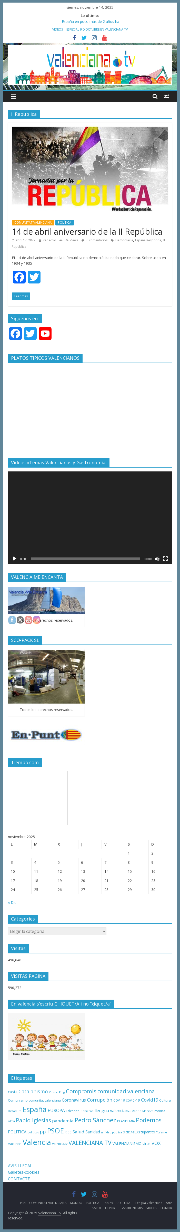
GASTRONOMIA (132, 1208)
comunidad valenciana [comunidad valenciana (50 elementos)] (126, 1091)
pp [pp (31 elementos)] (43, 1131)
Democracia (124, 240)
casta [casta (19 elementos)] (12, 1092)
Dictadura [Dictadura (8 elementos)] (14, 1111)
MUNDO (76, 1203)
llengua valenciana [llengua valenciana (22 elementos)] (113, 1110)
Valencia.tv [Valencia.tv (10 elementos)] (59, 1144)
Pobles (108, 1203)
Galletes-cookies (23, 1172)
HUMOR (166, 1208)
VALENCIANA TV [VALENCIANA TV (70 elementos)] (90, 1143)
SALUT (97, 1208)
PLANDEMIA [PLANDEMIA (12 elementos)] (126, 1121)
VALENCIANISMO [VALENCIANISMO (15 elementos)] (127, 1143)
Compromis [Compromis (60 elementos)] (81, 1091)
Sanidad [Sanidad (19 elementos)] (92, 1132)
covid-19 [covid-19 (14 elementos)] (133, 1100)
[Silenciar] (157, 558)
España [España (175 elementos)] (34, 1109)
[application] (90, 517)
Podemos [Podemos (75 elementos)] (149, 1120)
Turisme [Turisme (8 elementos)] (161, 1132)
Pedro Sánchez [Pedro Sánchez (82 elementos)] (95, 1120)
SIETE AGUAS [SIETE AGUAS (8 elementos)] (131, 1132)
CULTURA (123, 1203)
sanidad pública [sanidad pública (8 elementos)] (111, 1132)
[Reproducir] (14, 558)
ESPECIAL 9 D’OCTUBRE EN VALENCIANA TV (97, 29)
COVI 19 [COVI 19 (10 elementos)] (119, 1100)
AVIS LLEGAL (20, 1166)
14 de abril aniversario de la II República (87, 231)
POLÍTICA (64, 222)
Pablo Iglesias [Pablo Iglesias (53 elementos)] (33, 1120)
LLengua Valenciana (148, 1203)
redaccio (50, 240)
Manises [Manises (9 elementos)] (147, 1111)
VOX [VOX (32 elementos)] (156, 1143)
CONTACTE (19, 1179)
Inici (23, 1203)
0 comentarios (94, 240)
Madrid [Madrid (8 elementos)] (136, 1111)
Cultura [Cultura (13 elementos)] (165, 1100)
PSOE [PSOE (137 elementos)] (55, 1130)
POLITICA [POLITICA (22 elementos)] (17, 1132)
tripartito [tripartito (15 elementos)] (148, 1132)
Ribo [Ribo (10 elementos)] (68, 1132)
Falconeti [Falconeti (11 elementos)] (72, 1111)
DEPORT (111, 1208)
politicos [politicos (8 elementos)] (33, 1132)
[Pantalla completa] (165, 558)
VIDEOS (57, 29)
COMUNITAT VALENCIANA (33, 222)
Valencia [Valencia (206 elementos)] (37, 1142)
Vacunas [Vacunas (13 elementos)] (15, 1143)
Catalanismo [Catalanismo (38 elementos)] (33, 1091)
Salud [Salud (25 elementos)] (78, 1132)
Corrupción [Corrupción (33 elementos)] (99, 1099)
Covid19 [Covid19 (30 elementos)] (149, 1100)
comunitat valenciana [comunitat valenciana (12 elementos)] (45, 1100)
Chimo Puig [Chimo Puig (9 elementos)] (57, 1092)
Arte (169, 1203)
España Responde (148, 240)
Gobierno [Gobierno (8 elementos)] (87, 1111)
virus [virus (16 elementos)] (147, 1143)
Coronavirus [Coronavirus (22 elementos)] (74, 1100)
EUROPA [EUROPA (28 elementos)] (56, 1110)
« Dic (12, 902)
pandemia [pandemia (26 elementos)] (63, 1121)
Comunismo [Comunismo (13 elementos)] (18, 1100)
